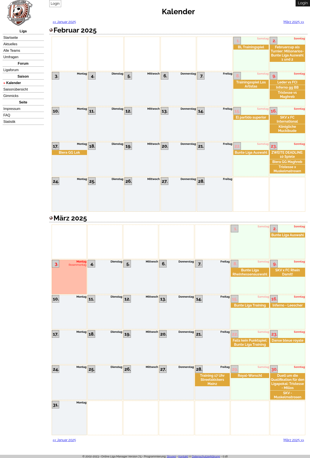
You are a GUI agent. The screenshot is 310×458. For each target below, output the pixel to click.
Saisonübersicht (15, 89)
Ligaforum (11, 70)
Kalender (13, 83)
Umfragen (11, 57)
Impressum (11, 109)
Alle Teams (11, 50)
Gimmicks (11, 96)
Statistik (9, 121)
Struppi (171, 456)
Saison (23, 76)
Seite (23, 102)
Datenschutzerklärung (206, 456)
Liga (23, 31)
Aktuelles (10, 44)
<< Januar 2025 (64, 22)
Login (55, 4)
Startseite (10, 37)
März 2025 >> (294, 22)
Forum (23, 63)
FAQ (6, 115)
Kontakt (183, 456)
